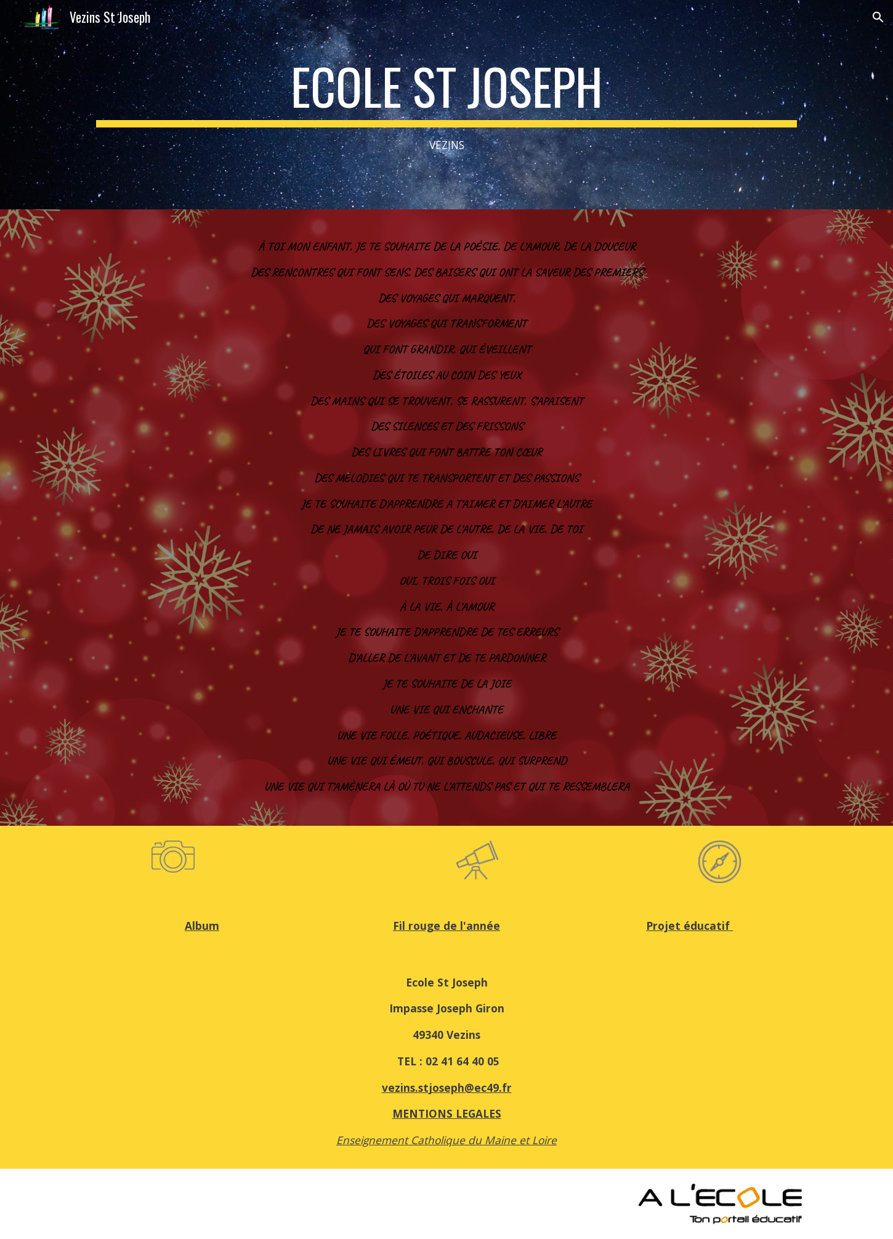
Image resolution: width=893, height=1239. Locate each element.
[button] (878, 17)
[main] (446, 105)
